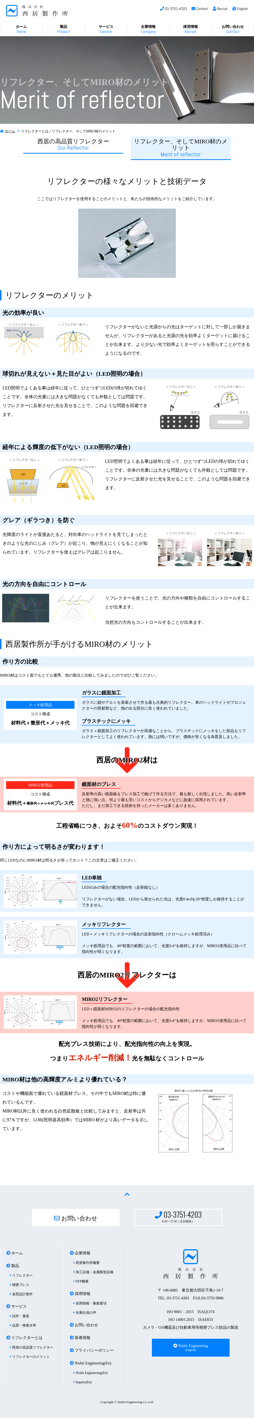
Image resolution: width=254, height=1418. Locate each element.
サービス (106, 29)
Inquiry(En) (83, 1382)
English (240, 8)
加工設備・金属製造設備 (93, 1272)
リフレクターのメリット (30, 1357)
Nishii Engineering (190, 1348)
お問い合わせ (233, 29)
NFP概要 (81, 1281)
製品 (63, 29)
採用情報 (190, 29)
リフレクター (21, 1275)
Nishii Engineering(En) (90, 1363)
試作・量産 (19, 1316)
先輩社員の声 (85, 1313)
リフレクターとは (24, 1338)
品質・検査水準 (23, 1325)
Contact (199, 8)
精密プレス (19, 1285)
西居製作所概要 (87, 1263)
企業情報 (148, 29)
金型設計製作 (21, 1294)
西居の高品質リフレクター (73, 144)
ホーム (21, 29)
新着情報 (80, 1338)
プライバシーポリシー (92, 1350)
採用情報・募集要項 (90, 1303)
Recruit (220, 8)
